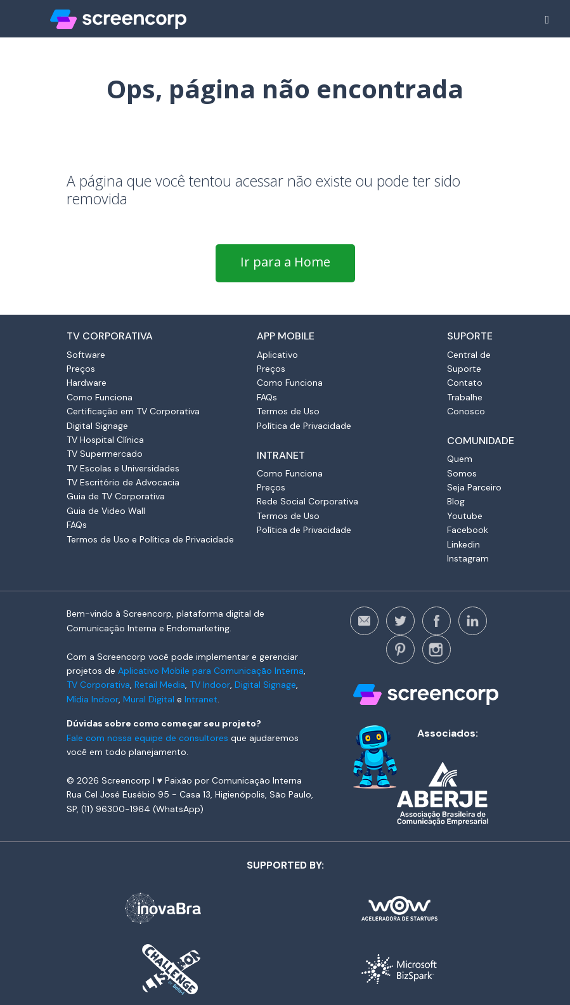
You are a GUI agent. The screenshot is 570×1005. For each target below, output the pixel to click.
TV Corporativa (98, 684)
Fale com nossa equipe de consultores (147, 738)
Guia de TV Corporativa (116, 496)
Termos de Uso (288, 411)
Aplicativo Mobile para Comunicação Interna (211, 670)
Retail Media (159, 684)
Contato (465, 382)
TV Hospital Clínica (105, 439)
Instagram (468, 558)
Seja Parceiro (474, 487)
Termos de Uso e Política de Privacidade (150, 539)
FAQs (77, 524)
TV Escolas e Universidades (123, 468)
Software (86, 354)
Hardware (87, 382)
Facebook (467, 529)
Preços (81, 368)
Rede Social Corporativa (307, 501)
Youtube (465, 516)
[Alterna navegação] (546, 20)
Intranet (201, 699)
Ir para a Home (285, 261)
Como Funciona (100, 397)
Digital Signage (97, 425)
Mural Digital (148, 699)
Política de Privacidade (304, 425)
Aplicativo (277, 354)
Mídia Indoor (93, 699)
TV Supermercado (105, 453)
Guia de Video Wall (106, 510)
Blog (456, 501)
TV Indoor (210, 684)
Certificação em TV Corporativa (133, 411)
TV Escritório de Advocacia (123, 482)
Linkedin (463, 544)
